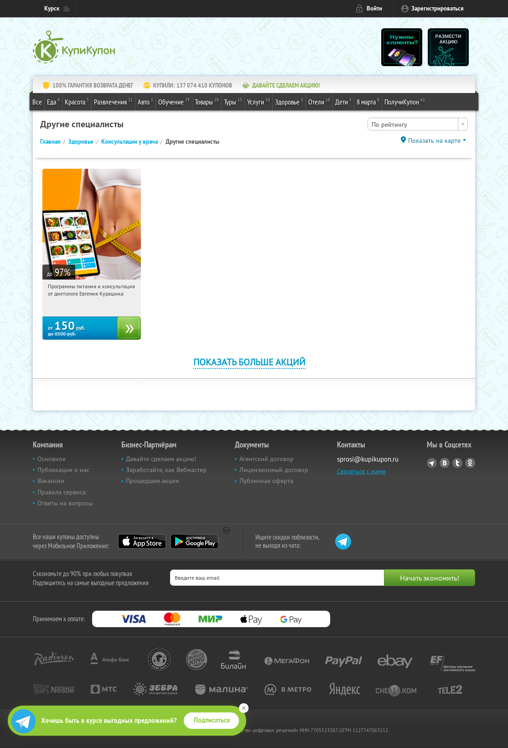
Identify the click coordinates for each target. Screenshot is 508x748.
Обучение (174, 101)
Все (37, 101)
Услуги (258, 101)
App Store (142, 541)
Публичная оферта (266, 481)
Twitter (457, 463)
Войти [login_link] (374, 8)
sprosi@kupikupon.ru (368, 459)
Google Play (194, 541)
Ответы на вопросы (65, 503)
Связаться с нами (361, 471)
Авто (145, 101)
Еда (53, 101)
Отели (319, 101)
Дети (343, 101)
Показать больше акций (249, 362)
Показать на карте (434, 140)
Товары (207, 101)
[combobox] (418, 124)
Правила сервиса (61, 492)
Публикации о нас (63, 470)
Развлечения (113, 101)
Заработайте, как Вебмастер (166, 470)
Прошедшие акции (152, 481)
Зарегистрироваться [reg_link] (437, 8)
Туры (233, 101)
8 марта (368, 101)
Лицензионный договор (273, 470)
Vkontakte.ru (445, 463)
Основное (51, 459)
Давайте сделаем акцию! (161, 459)
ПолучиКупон (404, 101)
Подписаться (212, 720)
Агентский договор (266, 459)
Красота (77, 101)
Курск (51, 8)
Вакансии (50, 481)
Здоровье (289, 101)
